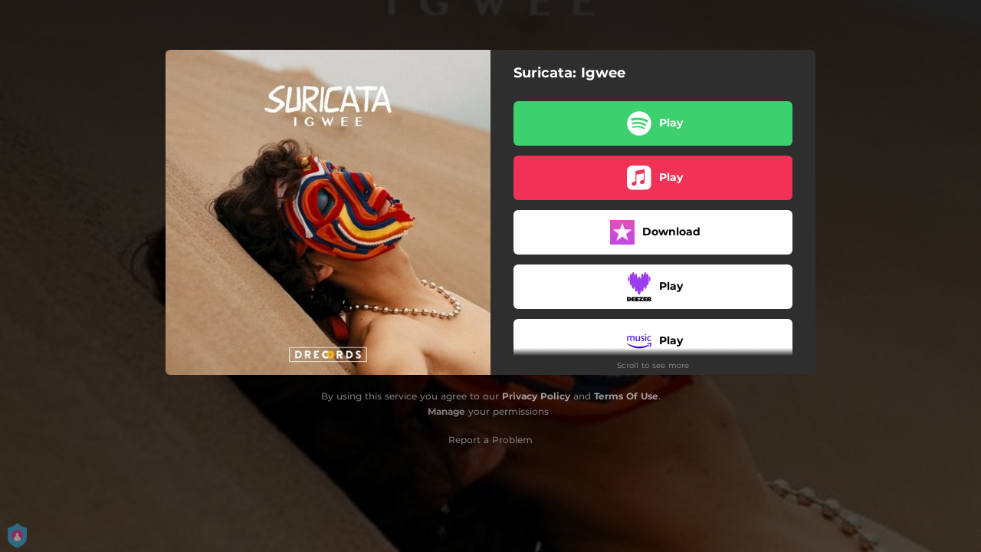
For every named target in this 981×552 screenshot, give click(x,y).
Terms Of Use (626, 396)
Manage (446, 411)
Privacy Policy (536, 396)
